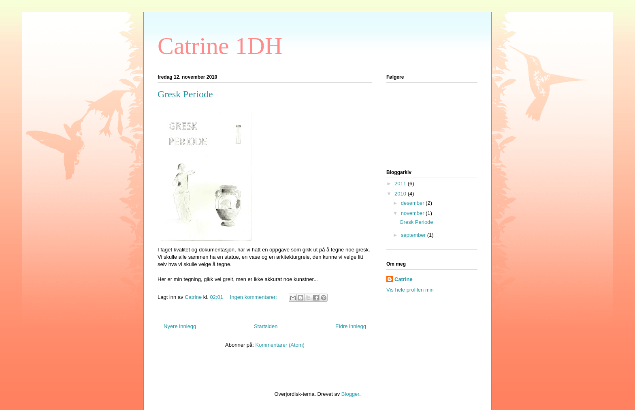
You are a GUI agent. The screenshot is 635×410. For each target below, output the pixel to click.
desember (413, 203)
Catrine (403, 279)
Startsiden (266, 326)
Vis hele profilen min (410, 290)
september (414, 235)
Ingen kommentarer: (254, 297)
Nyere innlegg (180, 326)
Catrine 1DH (220, 45)
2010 (401, 194)
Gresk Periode (185, 94)
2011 (401, 183)
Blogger (350, 394)
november (413, 213)
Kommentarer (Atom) (280, 345)
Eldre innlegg (350, 326)
